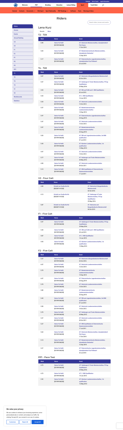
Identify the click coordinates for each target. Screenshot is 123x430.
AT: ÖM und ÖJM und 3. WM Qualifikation (91, 90)
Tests (79, 11)
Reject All (25, 422)
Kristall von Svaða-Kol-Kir (61, 186)
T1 (14, 73)
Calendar (88, 1)
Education (59, 5)
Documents (30, 11)
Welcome (25, 5)
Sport (82, 5)
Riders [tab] (16, 26)
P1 (14, 57)
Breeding (48, 5)
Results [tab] (42, 31)
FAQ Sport (40, 11)
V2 (14, 93)
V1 (14, 89)
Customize (12, 422)
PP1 (15, 69)
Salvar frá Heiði (58, 43)
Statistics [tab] (17, 101)
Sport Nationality (51, 11)
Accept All (37, 422)
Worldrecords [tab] (18, 97)
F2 (14, 53)
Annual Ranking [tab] (18, 38)
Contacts (21, 11)
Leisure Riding (71, 5)
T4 (14, 85)
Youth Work (94, 5)
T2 (14, 77)
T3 (14, 81)
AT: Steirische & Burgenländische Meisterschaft (93, 76)
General (14, 11)
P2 (14, 61)
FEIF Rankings (62, 11)
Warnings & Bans (88, 11)
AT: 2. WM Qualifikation (86, 96)
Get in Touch (95, 1)
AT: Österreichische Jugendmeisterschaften (92, 115)
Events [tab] (16, 34)
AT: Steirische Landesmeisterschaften (90, 101)
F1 (14, 50)
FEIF (36, 5)
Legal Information (104, 1)
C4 (14, 42)
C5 (14, 46)
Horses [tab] (16, 30)
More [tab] (49, 31)
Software (73, 11)
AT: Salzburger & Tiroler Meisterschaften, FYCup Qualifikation (95, 197)
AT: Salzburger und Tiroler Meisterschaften (92, 157)
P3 (14, 65)
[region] (25, 416)
